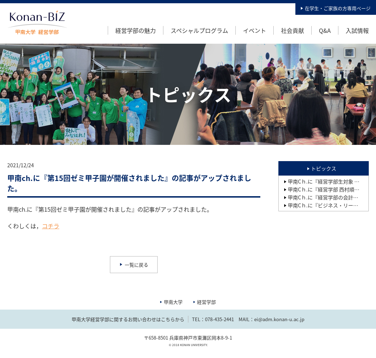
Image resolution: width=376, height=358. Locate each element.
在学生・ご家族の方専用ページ (338, 8)
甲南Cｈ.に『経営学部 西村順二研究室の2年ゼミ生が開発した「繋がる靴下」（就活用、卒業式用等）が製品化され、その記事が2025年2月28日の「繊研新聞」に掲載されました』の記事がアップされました (328, 189)
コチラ (50, 225)
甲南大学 (173, 301)
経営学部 (206, 301)
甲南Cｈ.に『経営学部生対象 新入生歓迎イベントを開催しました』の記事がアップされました (328, 181)
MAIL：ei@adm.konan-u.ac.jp (271, 319)
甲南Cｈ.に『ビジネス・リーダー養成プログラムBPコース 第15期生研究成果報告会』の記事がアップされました (328, 205)
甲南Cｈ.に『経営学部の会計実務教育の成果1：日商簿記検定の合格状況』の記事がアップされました (328, 197)
